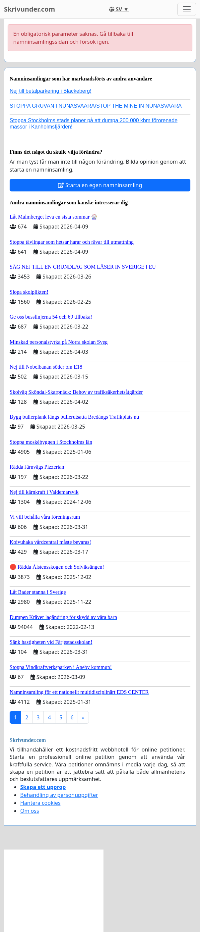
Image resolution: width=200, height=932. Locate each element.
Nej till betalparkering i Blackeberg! (50, 91)
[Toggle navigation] (186, 9)
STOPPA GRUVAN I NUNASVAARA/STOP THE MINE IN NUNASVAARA (96, 106)
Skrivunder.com (29, 9)
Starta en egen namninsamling (100, 185)
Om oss (29, 810)
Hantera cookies (40, 802)
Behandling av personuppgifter (59, 795)
